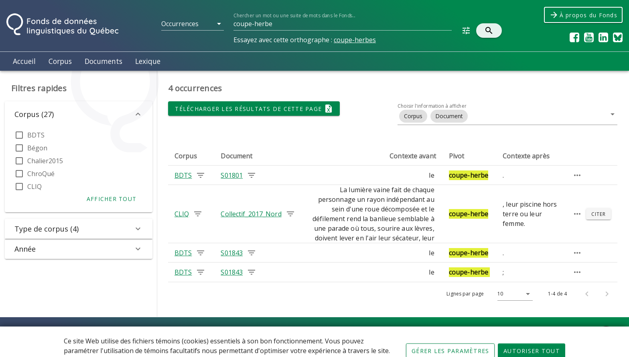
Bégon (37, 148)
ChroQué (41, 174)
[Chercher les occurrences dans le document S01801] (251, 175)
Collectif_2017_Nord (251, 213)
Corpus (60, 61)
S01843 (232, 252)
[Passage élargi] (577, 175)
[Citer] (598, 214)
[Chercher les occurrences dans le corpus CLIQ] (198, 214)
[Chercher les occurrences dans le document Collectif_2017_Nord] (290, 214)
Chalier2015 (45, 161)
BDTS (36, 135)
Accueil (24, 61)
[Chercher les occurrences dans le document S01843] (251, 253)
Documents (103, 61)
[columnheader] (191, 156)
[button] (192, 23)
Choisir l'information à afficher (432, 106)
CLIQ (34, 187)
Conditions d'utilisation (272, 332)
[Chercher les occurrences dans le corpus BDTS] (200, 175)
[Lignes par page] (513, 293)
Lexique (147, 61)
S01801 (232, 175)
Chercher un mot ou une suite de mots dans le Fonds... (294, 15)
